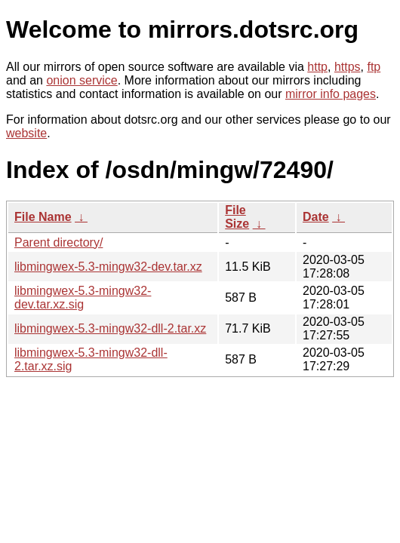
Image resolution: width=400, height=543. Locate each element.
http (317, 66)
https (347, 66)
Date (316, 216)
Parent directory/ (58, 242)
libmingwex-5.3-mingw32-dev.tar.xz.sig (82, 297)
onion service (81, 80)
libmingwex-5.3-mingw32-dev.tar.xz (108, 266)
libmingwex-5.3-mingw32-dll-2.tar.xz (110, 328)
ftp (373, 66)
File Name (43, 216)
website (26, 133)
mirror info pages (330, 93)
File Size (237, 217)
